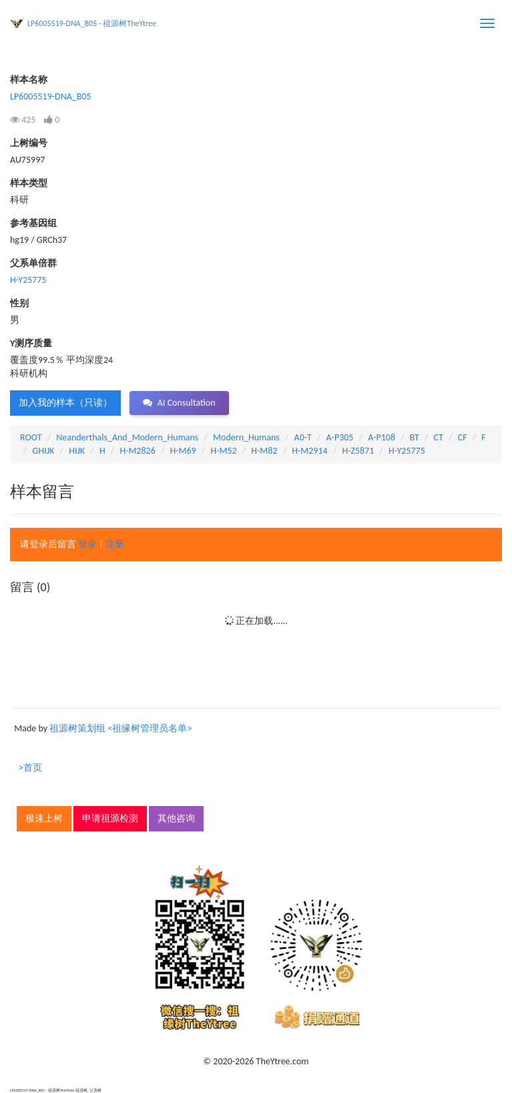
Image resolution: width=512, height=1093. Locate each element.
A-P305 (340, 437)
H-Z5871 (358, 450)
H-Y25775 (28, 280)
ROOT (30, 437)
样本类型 (28, 183)
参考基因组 (33, 223)
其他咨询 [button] (176, 818)
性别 (19, 303)
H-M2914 (309, 450)
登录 (87, 544)
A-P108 (381, 437)
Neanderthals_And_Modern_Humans (127, 437)
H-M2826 (137, 450)
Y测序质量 (31, 343)
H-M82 (264, 450)
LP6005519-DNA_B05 (50, 96)
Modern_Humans (246, 437)
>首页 (30, 767)
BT (414, 437)
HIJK (77, 450)
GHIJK (44, 450)
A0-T (303, 437)
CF (462, 437)
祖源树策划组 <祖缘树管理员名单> (120, 728)
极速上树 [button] (44, 818)
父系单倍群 (33, 263)
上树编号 (28, 143)
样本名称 (28, 79)
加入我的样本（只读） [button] (65, 402)
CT (438, 437)
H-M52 (223, 450)
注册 (114, 544)
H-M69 (183, 450)
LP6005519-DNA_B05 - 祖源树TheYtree (91, 23)
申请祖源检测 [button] (110, 818)
